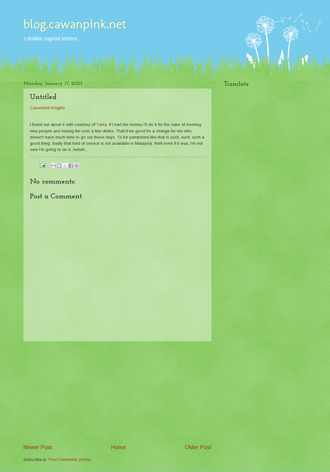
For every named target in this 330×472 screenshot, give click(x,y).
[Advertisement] (117, 392)
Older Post (198, 447)
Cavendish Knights (47, 108)
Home (118, 447)
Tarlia (101, 124)
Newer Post (37, 447)
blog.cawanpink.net (74, 24)
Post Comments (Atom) (70, 459)
